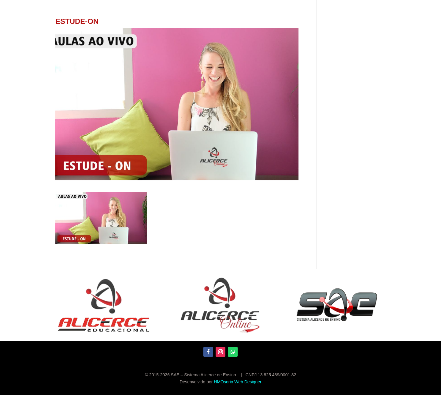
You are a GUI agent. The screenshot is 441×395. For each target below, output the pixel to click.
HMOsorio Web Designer (237, 381)
